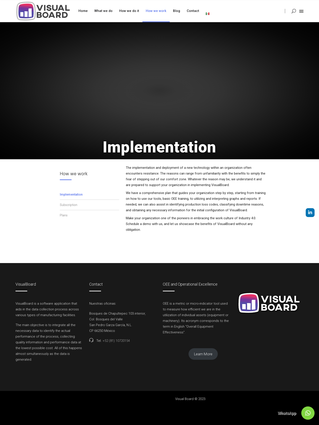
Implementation (71, 194)
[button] (308, 413)
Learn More (203, 354)
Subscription (68, 205)
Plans (64, 215)
